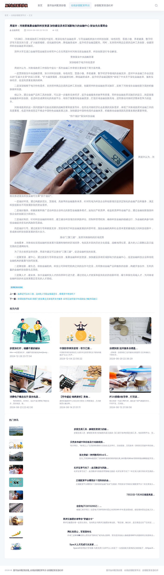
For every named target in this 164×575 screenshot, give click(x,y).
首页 (6, 15)
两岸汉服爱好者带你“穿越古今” (78, 519)
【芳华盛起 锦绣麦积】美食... (75, 396)
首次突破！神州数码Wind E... (93, 454)
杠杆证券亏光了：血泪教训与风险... (91, 467)
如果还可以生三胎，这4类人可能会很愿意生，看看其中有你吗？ (46, 294)
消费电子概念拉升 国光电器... (25, 396)
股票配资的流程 (17, 287)
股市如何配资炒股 (114, 570)
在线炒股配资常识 (18, 15)
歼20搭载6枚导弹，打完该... (124, 396)
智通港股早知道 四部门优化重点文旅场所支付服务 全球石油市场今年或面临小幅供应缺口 (57, 299)
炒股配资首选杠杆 (150, 570)
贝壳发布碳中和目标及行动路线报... (87, 442)
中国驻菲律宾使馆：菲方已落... (76, 348)
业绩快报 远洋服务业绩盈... (123, 348)
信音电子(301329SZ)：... (89, 506)
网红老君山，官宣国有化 (79, 531)
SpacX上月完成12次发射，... (84, 544)
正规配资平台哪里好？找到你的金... (93, 480)
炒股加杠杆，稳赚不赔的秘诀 (25, 348)
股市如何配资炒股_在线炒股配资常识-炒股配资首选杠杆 (38, 570)
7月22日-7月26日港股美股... (141, 494)
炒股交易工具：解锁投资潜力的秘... (91, 429)
